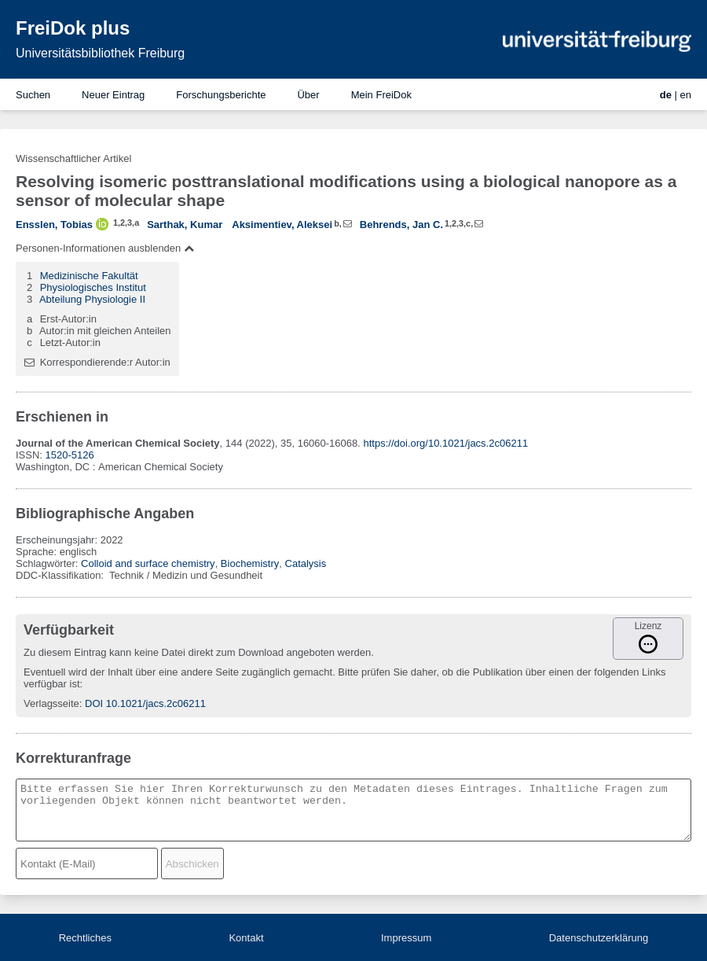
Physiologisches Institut (93, 287)
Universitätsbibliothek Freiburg (100, 53)
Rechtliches (85, 938)
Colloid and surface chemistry (148, 563)
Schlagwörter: (48, 563)
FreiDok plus (73, 28)
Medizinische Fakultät (89, 276)
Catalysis (306, 563)
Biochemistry (250, 563)
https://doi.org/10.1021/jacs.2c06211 (446, 443)
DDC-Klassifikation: (61, 575)
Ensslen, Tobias (54, 224)
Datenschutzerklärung (598, 938)
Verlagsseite (51, 703)
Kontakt (246, 938)
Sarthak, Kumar (184, 224)
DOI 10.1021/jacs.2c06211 (145, 703)
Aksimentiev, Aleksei (282, 224)
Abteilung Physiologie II (92, 299)
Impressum (406, 938)
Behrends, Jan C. (401, 224)
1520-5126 (70, 455)
